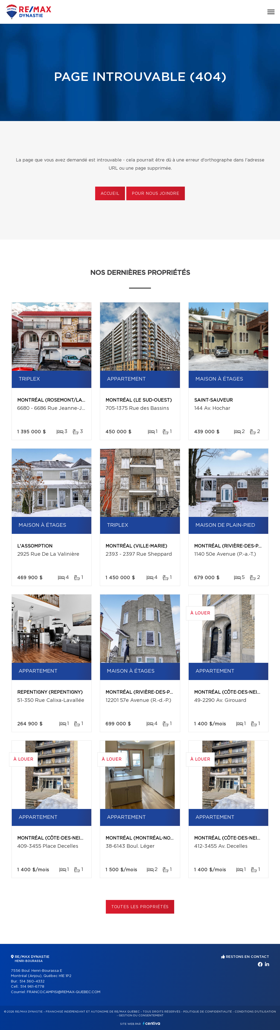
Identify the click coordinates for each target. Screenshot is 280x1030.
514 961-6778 (32, 986)
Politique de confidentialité (207, 1011)
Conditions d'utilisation (255, 1011)
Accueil (110, 194)
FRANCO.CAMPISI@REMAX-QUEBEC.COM (63, 992)
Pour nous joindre (155, 194)
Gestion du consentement (141, 1015)
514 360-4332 (32, 981)
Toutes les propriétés (140, 907)
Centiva (151, 1023)
